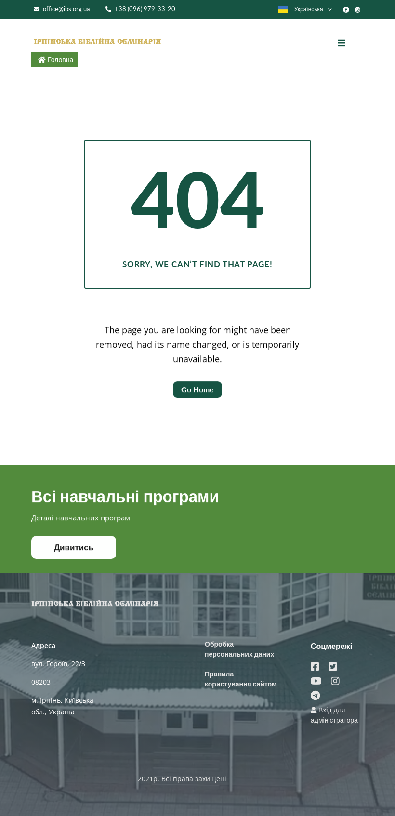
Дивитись (73, 550)
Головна (60, 59)
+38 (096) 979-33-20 (140, 9)
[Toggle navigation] (348, 43)
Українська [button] (300, 9)
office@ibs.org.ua (62, 9)
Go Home (197, 393)
